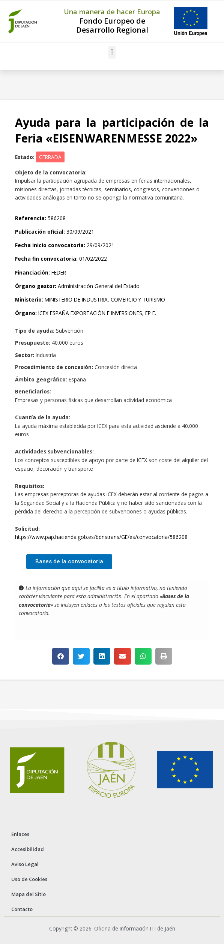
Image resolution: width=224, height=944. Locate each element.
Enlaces (20, 834)
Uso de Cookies (29, 879)
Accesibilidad (27, 849)
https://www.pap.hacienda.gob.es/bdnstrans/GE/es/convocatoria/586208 (101, 536)
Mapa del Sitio (28, 894)
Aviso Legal (25, 864)
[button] (112, 52)
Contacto (22, 909)
